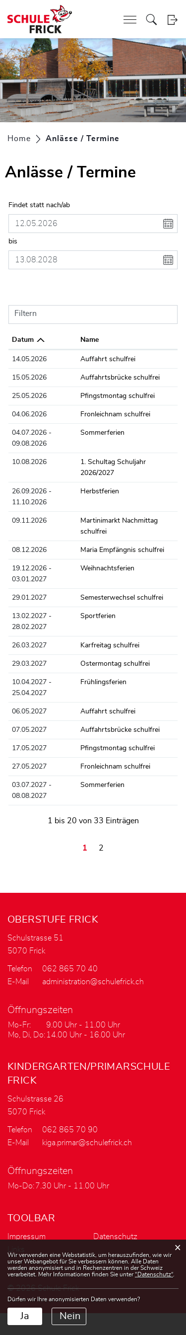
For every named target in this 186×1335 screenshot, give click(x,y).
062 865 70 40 (70, 969)
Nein (70, 1316)
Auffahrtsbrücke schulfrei (125, 377)
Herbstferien (104, 491)
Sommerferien (107, 432)
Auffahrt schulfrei (112, 359)
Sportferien (103, 616)
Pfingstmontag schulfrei (122, 396)
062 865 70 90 (70, 1130)
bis (12, 241)
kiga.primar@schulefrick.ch (87, 1143)
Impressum (26, 1237)
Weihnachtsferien (112, 568)
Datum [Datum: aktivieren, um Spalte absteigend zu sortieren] (23, 339)
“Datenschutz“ (154, 1274)
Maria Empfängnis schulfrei (127, 550)
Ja (24, 1316)
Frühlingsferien (108, 682)
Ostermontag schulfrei (120, 663)
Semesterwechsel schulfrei (126, 597)
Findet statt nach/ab (39, 205)
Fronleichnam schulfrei (120, 414)
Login (172, 19)
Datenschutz (115, 1237)
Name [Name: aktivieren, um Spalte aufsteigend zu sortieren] (94, 339)
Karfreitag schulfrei (114, 645)
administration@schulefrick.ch (93, 982)
